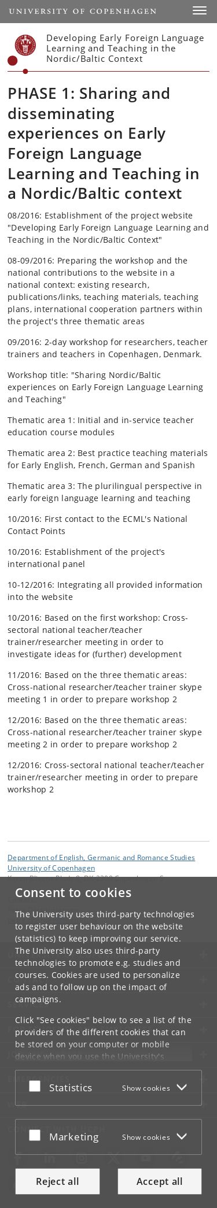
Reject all (57, 1181)
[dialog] (108, 1042)
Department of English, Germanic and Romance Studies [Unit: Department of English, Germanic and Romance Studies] (101, 857)
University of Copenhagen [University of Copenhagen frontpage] (51, 867)
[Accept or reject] (37, 1085)
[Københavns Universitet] (22, 54)
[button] (199, 10)
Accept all (160, 1181)
